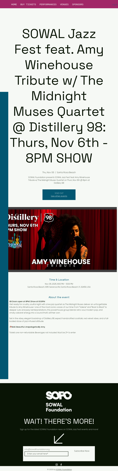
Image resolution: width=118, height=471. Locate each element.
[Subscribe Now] (81, 451)
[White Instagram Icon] (56, 464)
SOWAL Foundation (64, 469)
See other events (59, 196)
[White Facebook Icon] (61, 464)
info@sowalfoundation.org (37, 449)
